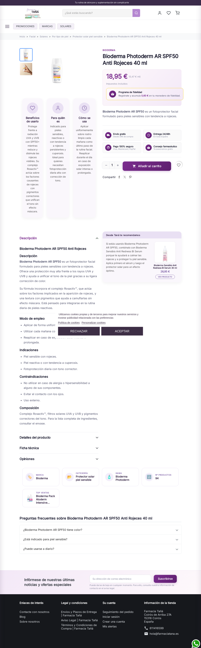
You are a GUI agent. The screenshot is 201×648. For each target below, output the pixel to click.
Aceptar (122, 331)
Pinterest (130, 177)
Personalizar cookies (94, 322)
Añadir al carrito (147, 166)
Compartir (119, 177)
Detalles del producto (35, 437)
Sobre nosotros (30, 621)
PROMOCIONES (25, 26)
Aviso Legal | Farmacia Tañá (79, 620)
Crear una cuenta (114, 621)
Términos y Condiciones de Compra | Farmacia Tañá (79, 626)
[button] (106, 165)
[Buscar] (97, 13)
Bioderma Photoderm (122, 478)
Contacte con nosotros (34, 612)
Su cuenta (109, 603)
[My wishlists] (169, 13)
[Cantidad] (111, 165)
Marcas (47, 26)
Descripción (28, 238)
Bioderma (109, 50)
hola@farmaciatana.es (164, 633)
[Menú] (7, 26)
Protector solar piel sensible (85, 478)
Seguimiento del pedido (118, 612)
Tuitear (125, 177)
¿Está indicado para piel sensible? (45, 539)
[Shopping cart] (177, 13)
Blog (22, 616)
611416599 (157, 628)
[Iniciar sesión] (160, 13)
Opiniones (27, 459)
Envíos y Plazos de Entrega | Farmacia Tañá (79, 613)
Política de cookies (69, 322)
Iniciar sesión (111, 616)
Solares (65, 26)
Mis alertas (110, 626)
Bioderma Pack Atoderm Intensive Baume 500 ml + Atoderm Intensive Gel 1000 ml (45, 499)
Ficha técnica (29, 448)
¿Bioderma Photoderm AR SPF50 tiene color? (52, 529)
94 (157, 478)
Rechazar (78, 331)
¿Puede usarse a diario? (38, 548)
